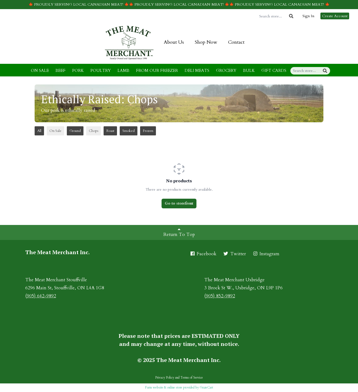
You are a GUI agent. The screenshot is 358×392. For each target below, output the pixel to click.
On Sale (55, 130)
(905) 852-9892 (219, 296)
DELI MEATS (197, 70)
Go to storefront (179, 203)
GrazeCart (206, 387)
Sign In (308, 16)
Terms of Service (191, 377)
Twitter (234, 254)
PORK (78, 70)
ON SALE (40, 70)
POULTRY (100, 70)
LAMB (123, 70)
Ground (75, 130)
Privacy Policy (164, 377)
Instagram (266, 254)
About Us (174, 42)
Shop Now (206, 42)
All (39, 130)
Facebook (203, 254)
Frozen (148, 130)
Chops (93, 130)
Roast (110, 130)
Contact (236, 42)
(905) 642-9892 (40, 296)
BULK (249, 70)
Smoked (128, 130)
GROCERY (226, 70)
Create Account (335, 16)
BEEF (60, 70)
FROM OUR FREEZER (157, 70)
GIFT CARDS (273, 70)
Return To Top (179, 232)
